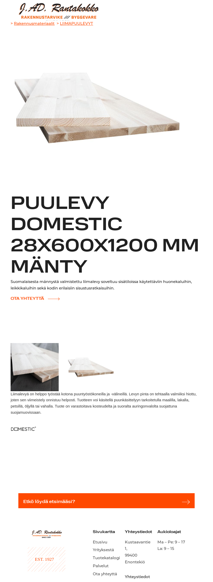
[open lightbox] (34, 367)
